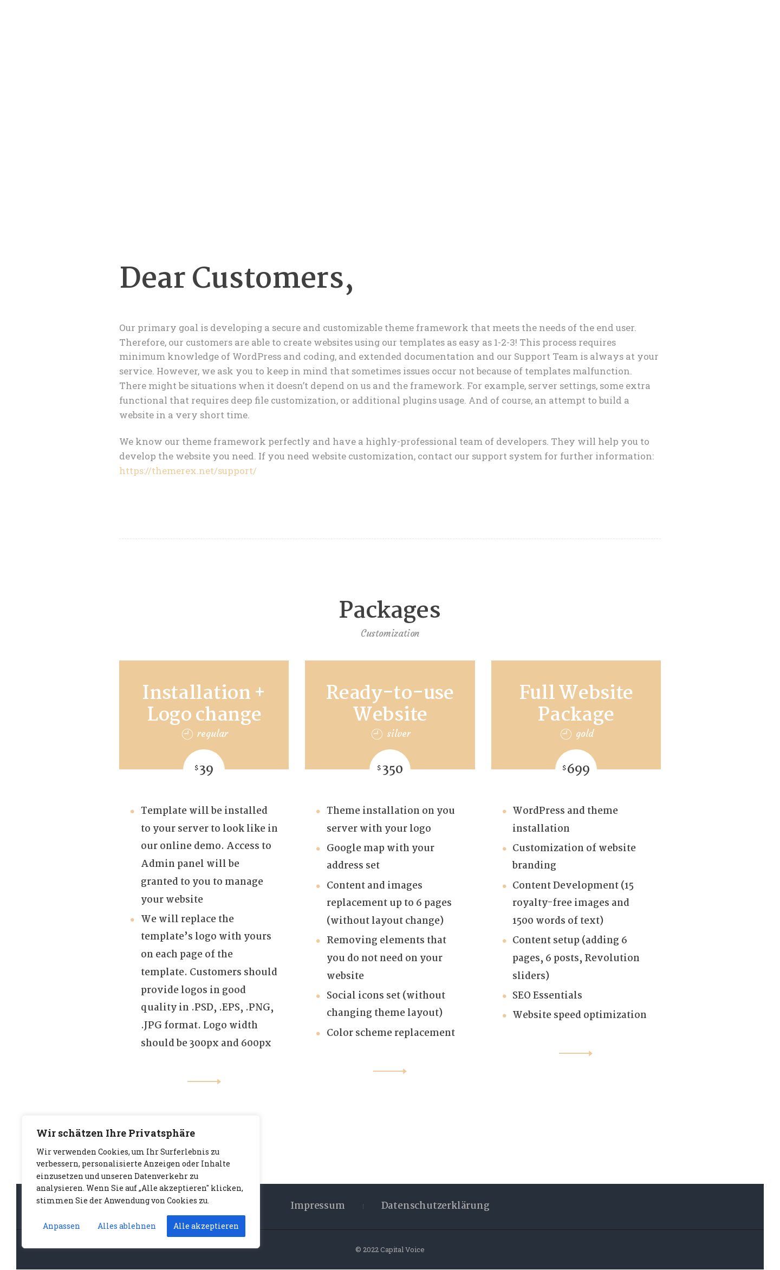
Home (353, 138)
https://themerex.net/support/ (188, 470)
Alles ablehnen (127, 1226)
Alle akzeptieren (206, 1226)
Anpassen (61, 1226)
